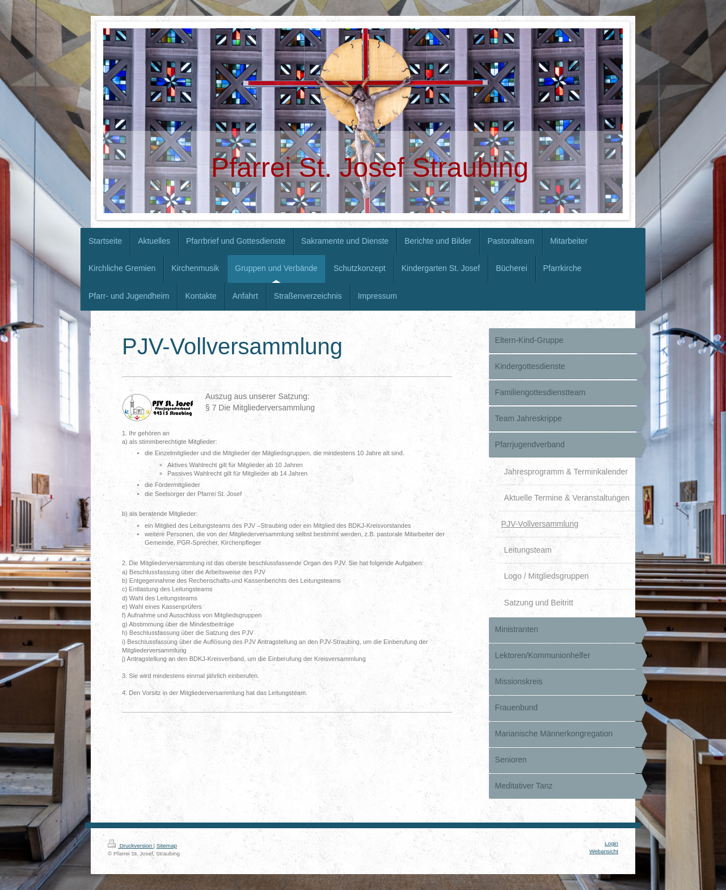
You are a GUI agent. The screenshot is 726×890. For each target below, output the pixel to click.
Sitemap (167, 845)
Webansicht (603, 851)
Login (611, 843)
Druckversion (131, 845)
